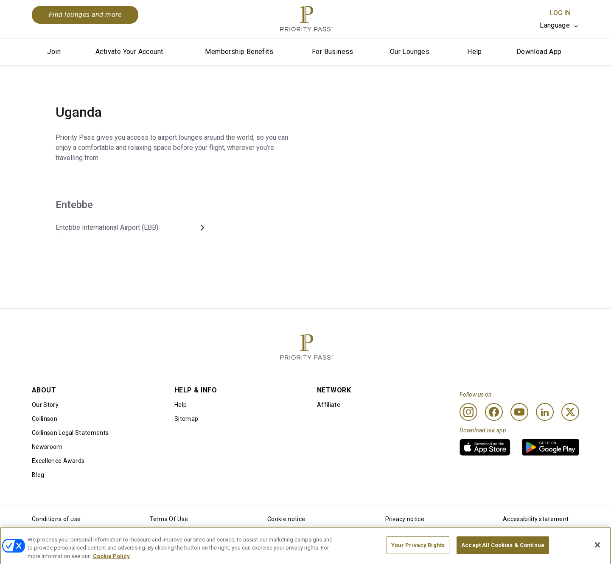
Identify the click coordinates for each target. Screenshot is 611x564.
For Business (332, 52)
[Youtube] (519, 412)
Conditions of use (56, 519)
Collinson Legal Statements (70, 432)
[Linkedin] (545, 412)
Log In (560, 13)
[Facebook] (494, 412)
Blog (38, 474)
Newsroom (47, 446)
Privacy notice (404, 519)
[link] (485, 447)
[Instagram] (468, 412)
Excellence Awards (58, 460)
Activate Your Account (129, 52)
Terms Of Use (169, 519)
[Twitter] (570, 412)
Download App (539, 52)
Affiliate (328, 404)
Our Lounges (409, 52)
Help (474, 52)
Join (54, 52)
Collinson (44, 418)
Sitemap (186, 418)
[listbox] (559, 25)
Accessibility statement (536, 519)
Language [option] (555, 25)
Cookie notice (286, 519)
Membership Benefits (239, 52)
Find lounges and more (85, 15)
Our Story (45, 404)
